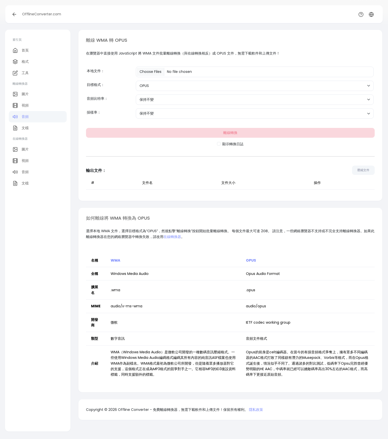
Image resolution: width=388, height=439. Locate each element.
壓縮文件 (363, 170)
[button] (371, 14)
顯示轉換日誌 (232, 144)
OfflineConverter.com (41, 14)
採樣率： (94, 112)
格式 (21, 61)
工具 (21, 73)
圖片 (21, 94)
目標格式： (95, 84)
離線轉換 (230, 132)
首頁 (21, 50)
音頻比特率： (97, 98)
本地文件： (95, 70)
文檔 (21, 128)
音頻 (21, 116)
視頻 (21, 105)
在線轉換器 (172, 236)
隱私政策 (256, 409)
